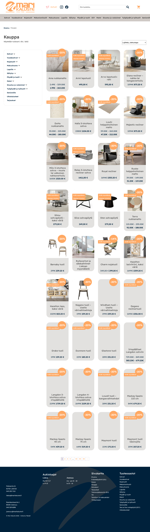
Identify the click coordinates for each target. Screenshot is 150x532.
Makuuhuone (54, 18)
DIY (93, 18)
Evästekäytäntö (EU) (98, 480)
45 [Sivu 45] (84, 459)
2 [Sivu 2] (64, 459)
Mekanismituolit (40, 18)
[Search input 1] (103, 7)
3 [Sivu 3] (67, 459)
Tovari (28, 516)
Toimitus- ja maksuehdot (100, 498)
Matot (98, 18)
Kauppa (94, 485)
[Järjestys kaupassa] (134, 42)
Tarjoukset (11, 100)
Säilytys (72, 18)
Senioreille (11, 93)
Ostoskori (94, 488)
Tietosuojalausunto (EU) (100, 493)
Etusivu (6, 28)
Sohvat (7, 18)
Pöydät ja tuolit (83, 18)
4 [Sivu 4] (70, 459)
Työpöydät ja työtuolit (131, 18)
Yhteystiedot (96, 500)
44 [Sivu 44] (80, 459)
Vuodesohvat (17, 18)
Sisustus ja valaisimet (112, 18)
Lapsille (64, 18)
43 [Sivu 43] (76, 459)
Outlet (51, 7)
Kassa (93, 482)
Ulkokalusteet (12, 96)
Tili (92, 495)
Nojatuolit (28, 18)
